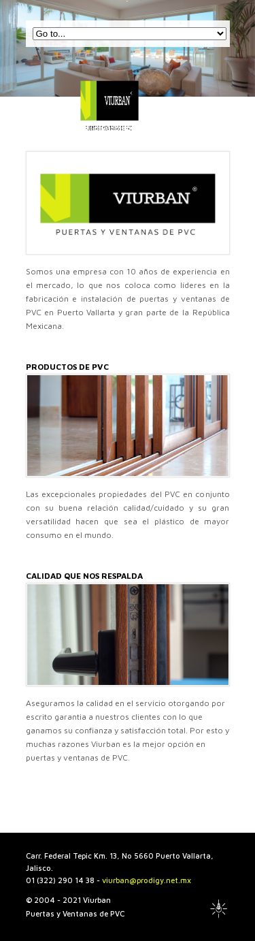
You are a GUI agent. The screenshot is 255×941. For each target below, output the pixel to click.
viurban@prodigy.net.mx (146, 880)
